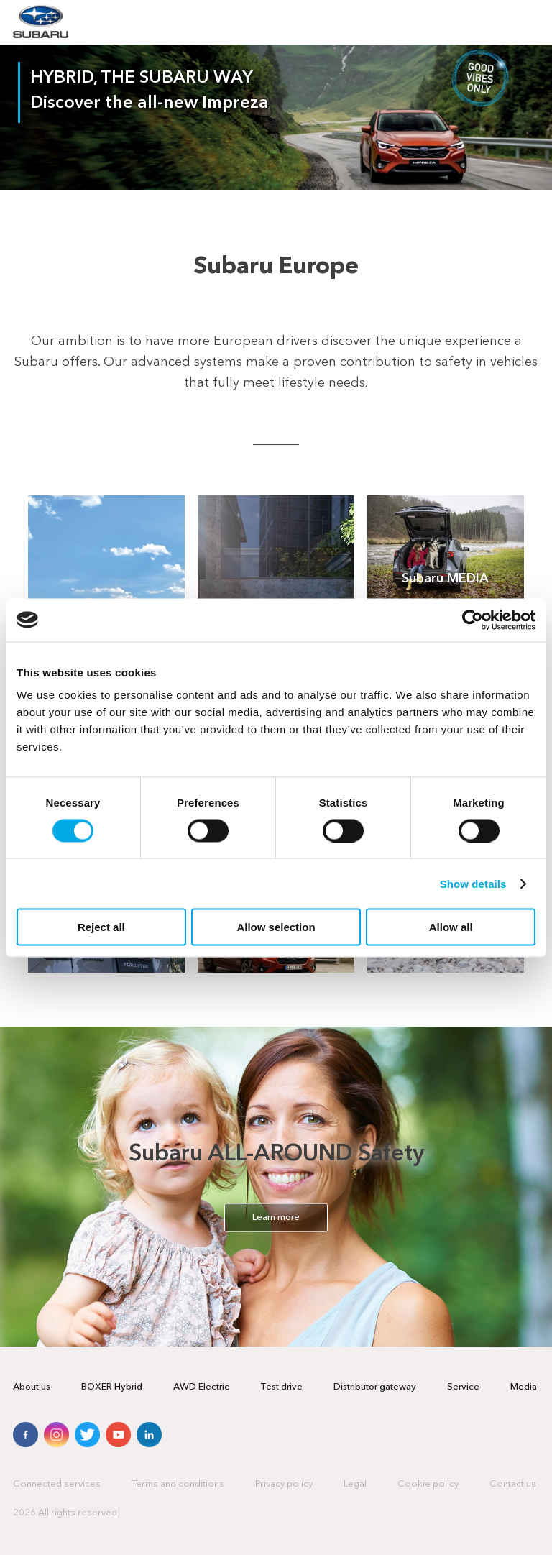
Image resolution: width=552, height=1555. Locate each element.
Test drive (281, 1387)
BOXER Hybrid (111, 1387)
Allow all (451, 927)
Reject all (101, 927)
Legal (355, 1484)
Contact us (512, 1484)
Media (523, 1387)
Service (463, 1387)
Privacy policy (284, 1484)
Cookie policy (428, 1484)
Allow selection (275, 927)
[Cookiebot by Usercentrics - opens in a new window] (472, 619)
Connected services (57, 1484)
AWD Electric (201, 1387)
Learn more (276, 1217)
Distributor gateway (375, 1387)
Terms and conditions (178, 1484)
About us (31, 1387)
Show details (473, 883)
